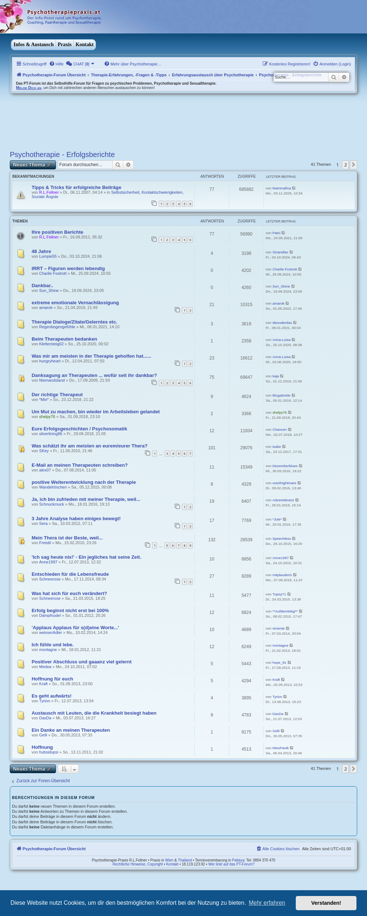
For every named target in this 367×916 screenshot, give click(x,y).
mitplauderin (282, 575)
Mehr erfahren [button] (267, 903)
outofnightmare (285, 483)
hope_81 (279, 662)
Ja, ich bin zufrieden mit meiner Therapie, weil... (86, 499)
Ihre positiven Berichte (57, 232)
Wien (169, 860)
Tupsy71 (279, 594)
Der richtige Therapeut (57, 394)
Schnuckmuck (51, 504)
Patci (277, 233)
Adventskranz (283, 500)
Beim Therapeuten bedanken (64, 339)
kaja (276, 376)
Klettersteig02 (51, 344)
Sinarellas (280, 252)
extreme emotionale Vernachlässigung (75, 302)
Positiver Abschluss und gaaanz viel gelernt (82, 661)
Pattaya (238, 860)
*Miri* (44, 399)
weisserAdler (50, 632)
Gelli (43, 735)
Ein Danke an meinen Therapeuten (71, 730)
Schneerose (50, 579)
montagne (48, 649)
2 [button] (345, 164)
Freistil (45, 543)
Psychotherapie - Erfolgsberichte (62, 154)
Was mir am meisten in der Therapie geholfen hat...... (91, 356)
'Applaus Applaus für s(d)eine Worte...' (75, 627)
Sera (43, 523)
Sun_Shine (49, 290)
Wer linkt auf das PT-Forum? (231, 864)
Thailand (185, 860)
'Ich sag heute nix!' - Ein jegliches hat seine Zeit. (86, 557)
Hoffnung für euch (52, 679)
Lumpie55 (48, 256)
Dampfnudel (50, 615)
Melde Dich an (28, 87)
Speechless (282, 539)
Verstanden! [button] (326, 903)
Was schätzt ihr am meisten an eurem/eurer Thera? (90, 446)
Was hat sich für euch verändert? (69, 593)
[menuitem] (56, 64)
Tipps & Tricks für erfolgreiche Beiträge (76, 187)
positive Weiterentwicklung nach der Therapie (84, 482)
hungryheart (50, 361)
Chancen (280, 429)
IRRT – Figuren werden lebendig (68, 268)
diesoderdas (282, 323)
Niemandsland (52, 380)
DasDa (45, 718)
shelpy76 (47, 416)
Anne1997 (48, 562)
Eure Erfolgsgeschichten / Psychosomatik (79, 428)
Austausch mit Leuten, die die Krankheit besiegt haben (94, 713)
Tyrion (44, 701)
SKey (44, 451)
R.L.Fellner (49, 192)
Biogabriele (281, 395)
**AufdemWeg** (285, 611)
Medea (45, 666)
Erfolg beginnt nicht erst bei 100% (70, 610)
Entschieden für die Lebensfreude (70, 574)
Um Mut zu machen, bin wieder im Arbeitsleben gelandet (96, 411)
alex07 (45, 470)
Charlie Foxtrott (52, 273)
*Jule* (277, 519)
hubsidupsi (49, 752)
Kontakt (85, 44)
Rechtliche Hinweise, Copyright (138, 864)
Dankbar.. (42, 285)
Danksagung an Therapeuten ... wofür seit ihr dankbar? (94, 375)
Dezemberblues (285, 466)
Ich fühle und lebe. (53, 644)
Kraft (43, 684)
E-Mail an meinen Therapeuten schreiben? (80, 465)
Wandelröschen (53, 487)
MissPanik (281, 748)
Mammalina (282, 188)
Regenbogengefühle (57, 327)
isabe (277, 447)
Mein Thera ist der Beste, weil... (67, 538)
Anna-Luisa (282, 340)
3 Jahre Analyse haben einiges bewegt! (76, 518)
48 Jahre (41, 251)
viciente (279, 628)
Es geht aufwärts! (52, 696)
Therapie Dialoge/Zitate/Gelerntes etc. (74, 322)
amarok (46, 307)
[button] (353, 164)
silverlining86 (50, 433)
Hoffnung (42, 747)
